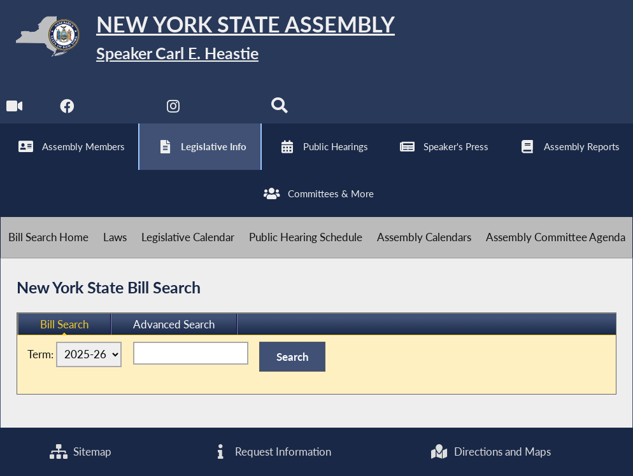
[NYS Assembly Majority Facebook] (67, 109)
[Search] (279, 109)
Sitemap (80, 451)
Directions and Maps (490, 451)
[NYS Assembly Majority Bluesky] (226, 109)
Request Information (271, 451)
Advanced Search (174, 324)
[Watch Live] (14, 109)
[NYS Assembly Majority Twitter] (120, 109)
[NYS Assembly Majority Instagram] (173, 109)
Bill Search (64, 324)
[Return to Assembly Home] (197, 39)
